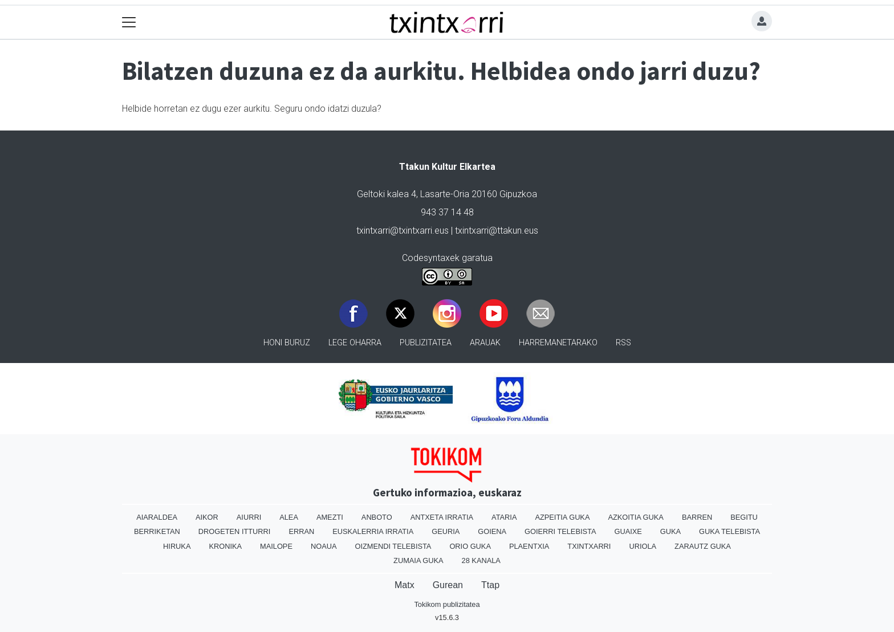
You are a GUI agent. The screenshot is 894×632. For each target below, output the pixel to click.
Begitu (744, 517)
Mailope (276, 546)
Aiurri (249, 517)
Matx (405, 585)
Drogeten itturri (234, 531)
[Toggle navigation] (129, 22)
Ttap (490, 585)
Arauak (485, 343)
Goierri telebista (560, 531)
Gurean (448, 585)
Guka (670, 531)
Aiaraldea (156, 517)
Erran (301, 531)
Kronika (225, 546)
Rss (623, 343)
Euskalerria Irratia (372, 531)
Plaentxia (529, 546)
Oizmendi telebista (393, 546)
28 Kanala (481, 560)
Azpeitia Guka (562, 517)
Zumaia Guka (418, 560)
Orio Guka (470, 546)
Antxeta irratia (442, 517)
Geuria (446, 531)
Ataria (504, 517)
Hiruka (176, 546)
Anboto (376, 517)
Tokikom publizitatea (446, 604)
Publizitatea (426, 343)
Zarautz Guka (702, 546)
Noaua (324, 546)
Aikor (207, 517)
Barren (697, 517)
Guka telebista (729, 531)
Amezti (329, 517)
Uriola (642, 546)
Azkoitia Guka (635, 517)
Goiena (492, 531)
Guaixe (627, 531)
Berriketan (157, 531)
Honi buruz (286, 343)
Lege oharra (354, 343)
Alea (288, 517)
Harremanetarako (558, 343)
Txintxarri (589, 546)
